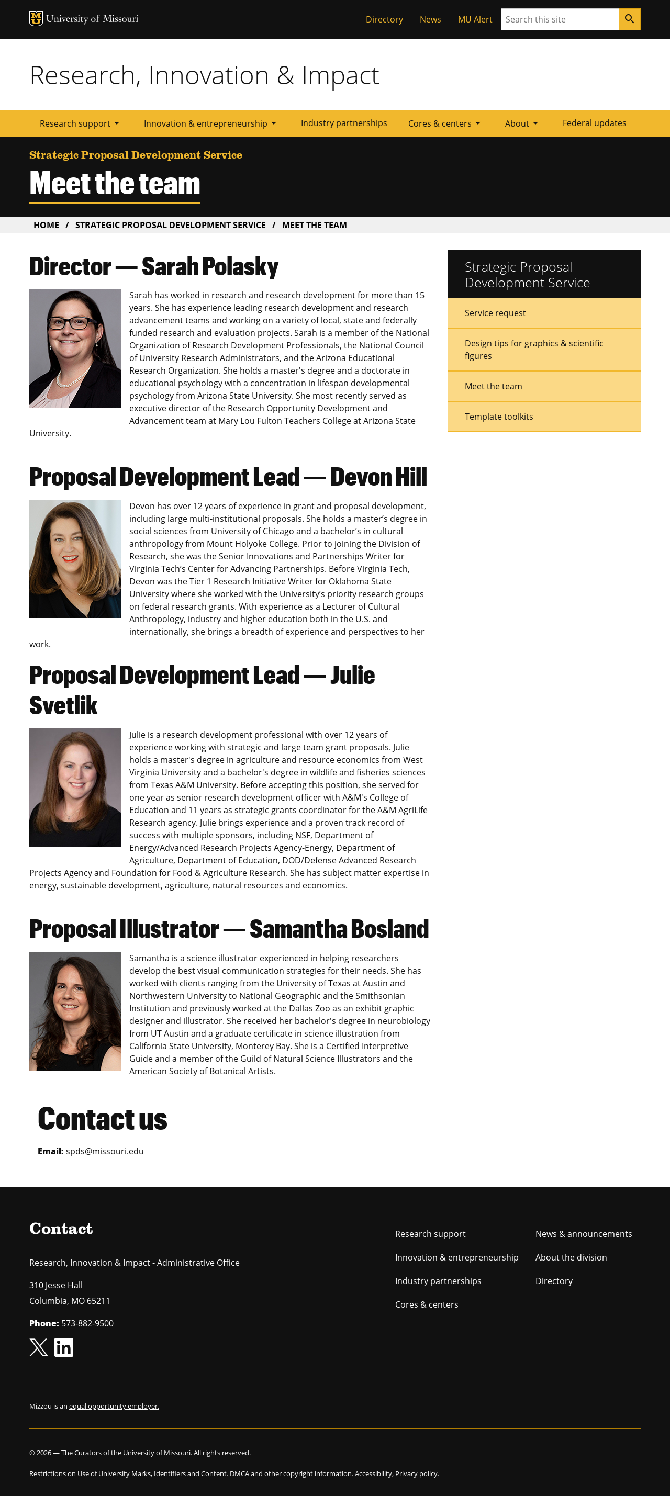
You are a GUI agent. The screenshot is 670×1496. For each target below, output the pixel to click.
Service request (495, 313)
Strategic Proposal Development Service (170, 225)
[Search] (630, 19)
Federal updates (595, 123)
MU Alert (475, 19)
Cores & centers (446, 123)
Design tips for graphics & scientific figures (534, 350)
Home (46, 225)
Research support (81, 123)
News (430, 19)
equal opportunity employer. (114, 1406)
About (523, 123)
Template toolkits (499, 416)
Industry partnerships (344, 123)
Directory (384, 19)
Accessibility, (374, 1473)
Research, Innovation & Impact (204, 74)
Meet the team (493, 386)
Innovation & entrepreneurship (212, 123)
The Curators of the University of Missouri (126, 1452)
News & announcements (583, 1234)
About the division (571, 1257)
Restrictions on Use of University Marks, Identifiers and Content (128, 1473)
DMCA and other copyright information (291, 1473)
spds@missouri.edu (105, 1151)
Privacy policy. (417, 1473)
